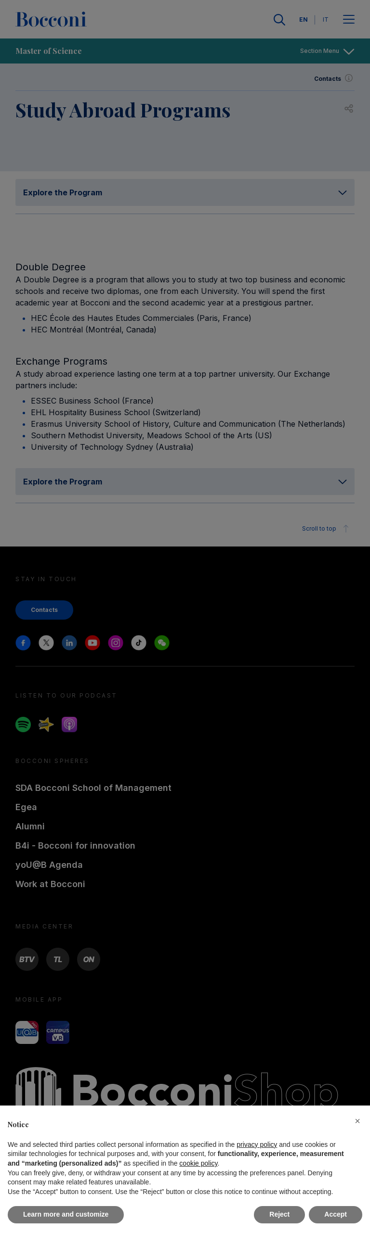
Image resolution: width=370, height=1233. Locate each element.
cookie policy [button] (198, 1163)
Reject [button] (279, 1214)
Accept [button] (335, 1214)
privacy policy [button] (257, 1144)
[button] (357, 1121)
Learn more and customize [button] (65, 1214)
